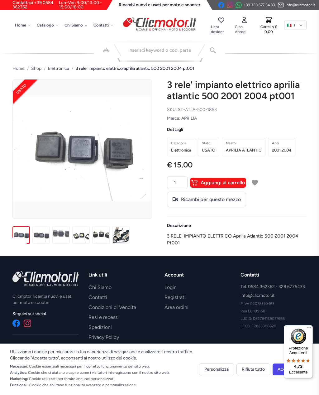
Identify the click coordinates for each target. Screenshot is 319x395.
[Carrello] (268, 25)
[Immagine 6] (121, 235)
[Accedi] (244, 25)
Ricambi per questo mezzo (206, 199)
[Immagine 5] (101, 235)
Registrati (175, 297)
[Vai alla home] (159, 24)
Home (23, 25)
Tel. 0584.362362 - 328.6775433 (272, 286)
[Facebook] (221, 5)
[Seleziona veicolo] (106, 50)
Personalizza (216, 369)
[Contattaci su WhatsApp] (255, 5)
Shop (36, 68)
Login (170, 287)
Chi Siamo (76, 25)
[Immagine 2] (41, 235)
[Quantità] (177, 182)
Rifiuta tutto (253, 369)
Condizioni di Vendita (112, 307)
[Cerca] (212, 50)
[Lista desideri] (221, 25)
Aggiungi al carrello (218, 183)
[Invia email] (296, 5)
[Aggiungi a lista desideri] (255, 182)
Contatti (103, 25)
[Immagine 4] (81, 235)
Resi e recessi (103, 317)
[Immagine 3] (61, 235)
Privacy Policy (103, 337)
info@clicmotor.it (257, 295)
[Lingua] (295, 25)
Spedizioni (100, 327)
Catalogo (48, 25)
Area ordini (176, 307)
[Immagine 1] (21, 235)
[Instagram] (230, 5)
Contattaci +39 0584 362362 (62, 5)
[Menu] (309, 329)
